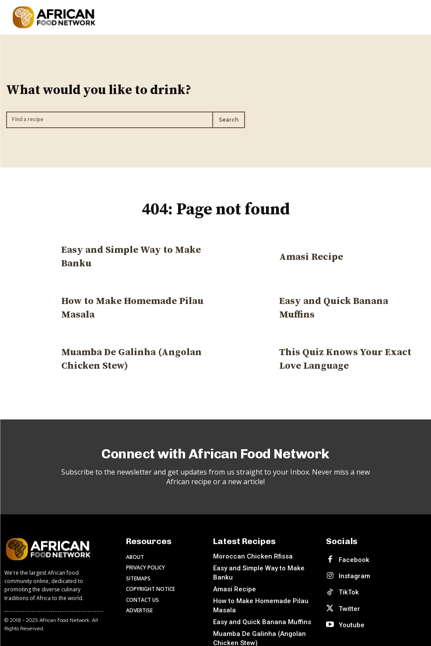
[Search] (228, 118)
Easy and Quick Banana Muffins (344, 304)
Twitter (344, 586)
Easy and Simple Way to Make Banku (259, 563)
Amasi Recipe (308, 253)
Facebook (349, 552)
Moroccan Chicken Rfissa (246, 551)
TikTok (344, 575)
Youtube (347, 597)
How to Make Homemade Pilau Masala (263, 586)
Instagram (349, 563)
